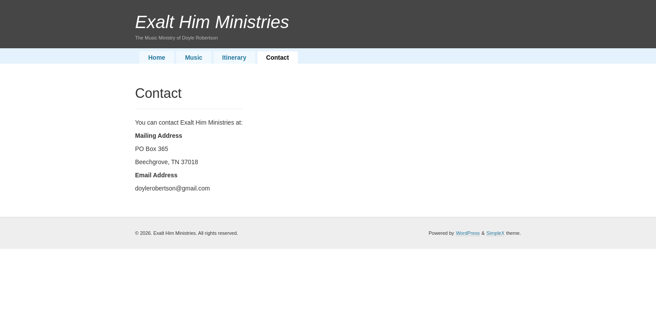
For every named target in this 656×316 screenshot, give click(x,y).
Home (156, 57)
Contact (277, 57)
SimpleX (495, 233)
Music (194, 57)
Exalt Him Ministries (212, 22)
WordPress (468, 233)
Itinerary (234, 57)
